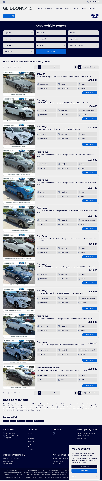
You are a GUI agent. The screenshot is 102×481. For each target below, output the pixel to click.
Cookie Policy (67, 478)
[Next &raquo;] (58, 67)
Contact (30, 450)
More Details (89, 93)
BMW (6, 421)
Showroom (31, 437)
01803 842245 (10, 434)
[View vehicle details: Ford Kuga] (19, 110)
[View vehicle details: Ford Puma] (19, 162)
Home (29, 434)
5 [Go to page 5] (54, 67)
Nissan (29, 421)
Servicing (31, 442)
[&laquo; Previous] (36, 67)
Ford (13, 421)
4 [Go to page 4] (50, 67)
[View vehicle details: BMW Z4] (19, 83)
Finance (30, 447)
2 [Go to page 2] (43, 67)
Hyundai (20, 421)
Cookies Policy (81, 462)
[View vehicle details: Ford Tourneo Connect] (19, 378)
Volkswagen (39, 421)
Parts (29, 445)
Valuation (31, 439)
